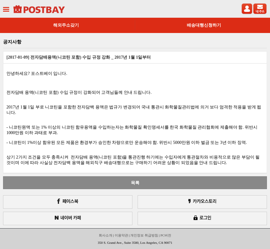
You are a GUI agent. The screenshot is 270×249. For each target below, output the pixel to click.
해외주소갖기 (66, 25)
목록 (135, 182)
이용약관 (121, 235)
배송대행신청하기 (204, 25)
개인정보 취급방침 (144, 235)
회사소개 (105, 235)
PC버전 (166, 235)
